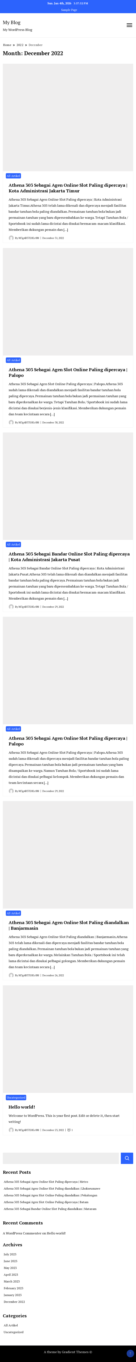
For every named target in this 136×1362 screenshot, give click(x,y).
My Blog (11, 22)
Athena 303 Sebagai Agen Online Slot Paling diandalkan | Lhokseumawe (52, 1188)
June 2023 (10, 1261)
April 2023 (11, 1274)
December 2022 (14, 1302)
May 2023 (10, 1268)
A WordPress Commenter (22, 1233)
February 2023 (13, 1288)
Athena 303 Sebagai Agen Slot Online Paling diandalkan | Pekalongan (50, 1195)
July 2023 (10, 1254)
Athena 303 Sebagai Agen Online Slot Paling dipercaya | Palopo (68, 741)
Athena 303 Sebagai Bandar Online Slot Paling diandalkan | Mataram (50, 1209)
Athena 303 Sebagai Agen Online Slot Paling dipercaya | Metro (46, 1182)
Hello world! (22, 1107)
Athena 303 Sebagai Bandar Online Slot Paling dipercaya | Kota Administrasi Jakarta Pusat (69, 556)
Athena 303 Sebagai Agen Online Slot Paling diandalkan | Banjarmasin (69, 925)
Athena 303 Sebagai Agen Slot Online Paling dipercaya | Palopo (68, 372)
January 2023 (13, 1295)
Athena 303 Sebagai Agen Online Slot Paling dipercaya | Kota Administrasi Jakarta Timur (68, 188)
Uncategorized (16, 1097)
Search (127, 1158)
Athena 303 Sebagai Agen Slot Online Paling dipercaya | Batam (46, 1202)
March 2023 (12, 1281)
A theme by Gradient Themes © (68, 1352)
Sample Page (69, 10)
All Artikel (13, 176)
